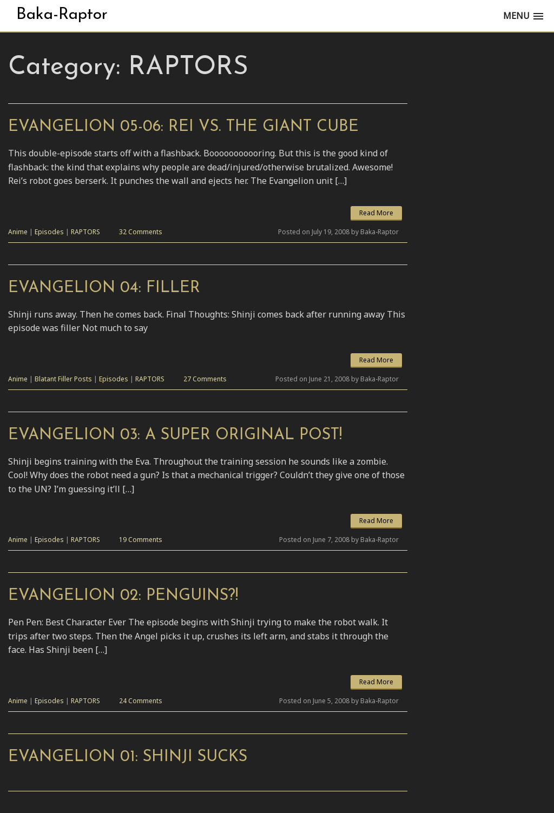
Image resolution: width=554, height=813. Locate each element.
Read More (376, 212)
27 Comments (205, 379)
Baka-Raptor (62, 14)
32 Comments (140, 231)
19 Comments (140, 539)
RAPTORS (85, 231)
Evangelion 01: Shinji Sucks (127, 757)
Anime (18, 231)
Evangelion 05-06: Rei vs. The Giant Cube (183, 127)
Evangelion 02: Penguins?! (123, 596)
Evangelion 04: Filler (104, 288)
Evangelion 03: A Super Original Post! (175, 435)
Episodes (49, 231)
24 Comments (140, 700)
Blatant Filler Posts (63, 379)
